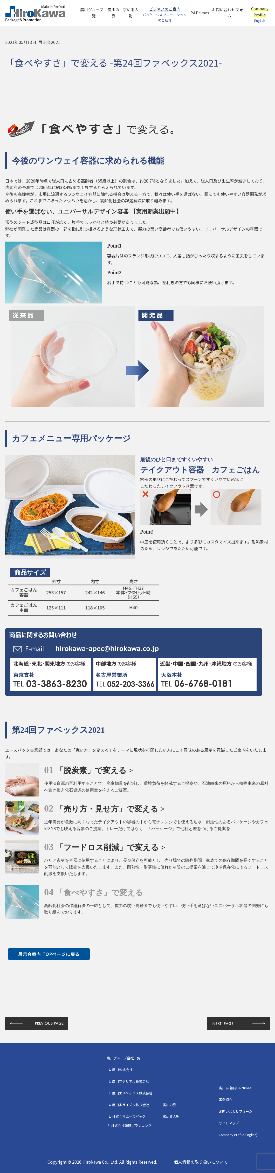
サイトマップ (229, 1122)
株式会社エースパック (129, 1116)
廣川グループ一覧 (91, 12)
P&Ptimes (199, 12)
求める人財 (131, 12)
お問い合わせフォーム (227, 12)
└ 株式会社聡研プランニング (129, 1125)
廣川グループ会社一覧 (123, 1057)
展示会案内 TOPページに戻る (49, 954)
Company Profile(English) (238, 1134)
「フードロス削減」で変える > (110, 847)
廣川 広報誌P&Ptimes (235, 1087)
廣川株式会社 (122, 1069)
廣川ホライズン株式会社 (130, 1104)
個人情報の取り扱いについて (201, 1162)
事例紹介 (225, 1099)
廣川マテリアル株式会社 (130, 1081)
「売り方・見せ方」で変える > (110, 809)
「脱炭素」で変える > (94, 770)
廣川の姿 (113, 12)
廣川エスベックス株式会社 (132, 1093)
